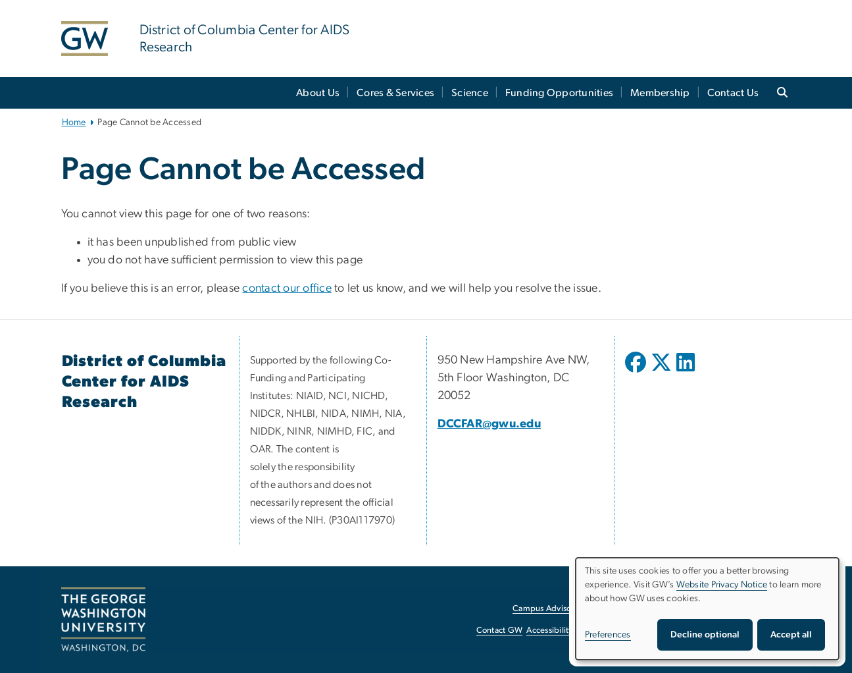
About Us (317, 93)
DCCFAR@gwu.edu (489, 424)
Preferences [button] (608, 634)
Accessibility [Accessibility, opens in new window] (549, 630)
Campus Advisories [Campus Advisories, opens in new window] (548, 609)
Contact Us (733, 93)
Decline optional (704, 634)
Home (74, 122)
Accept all (791, 634)
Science (469, 93)
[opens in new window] (637, 372)
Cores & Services (395, 93)
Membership (660, 93)
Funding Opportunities (559, 93)
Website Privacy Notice (722, 584)
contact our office (287, 288)
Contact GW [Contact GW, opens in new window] (499, 630)
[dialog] (707, 609)
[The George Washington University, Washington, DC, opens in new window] (103, 619)
